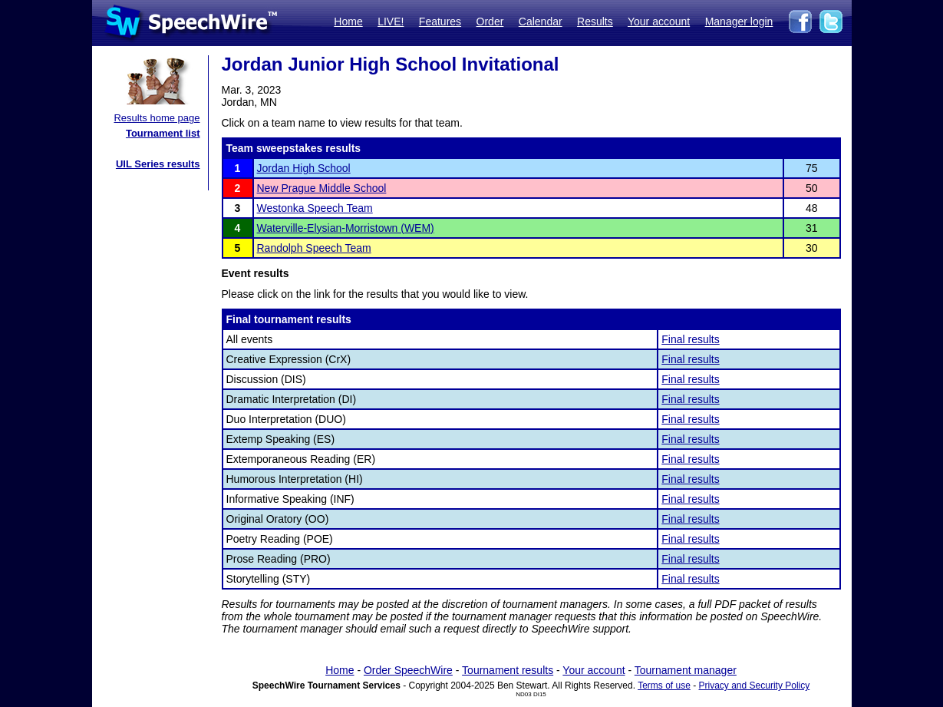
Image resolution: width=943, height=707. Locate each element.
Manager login (739, 21)
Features (440, 21)
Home (348, 21)
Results (595, 21)
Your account (659, 21)
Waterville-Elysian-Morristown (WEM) (345, 228)
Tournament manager (686, 670)
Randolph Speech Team (314, 248)
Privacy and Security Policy (754, 685)
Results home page (156, 118)
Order (490, 21)
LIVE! (391, 21)
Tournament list (163, 133)
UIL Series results (158, 164)
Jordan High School (304, 168)
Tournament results (507, 670)
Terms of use (664, 685)
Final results (690, 339)
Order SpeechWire (408, 670)
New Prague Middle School (322, 188)
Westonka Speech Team (315, 208)
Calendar (540, 21)
